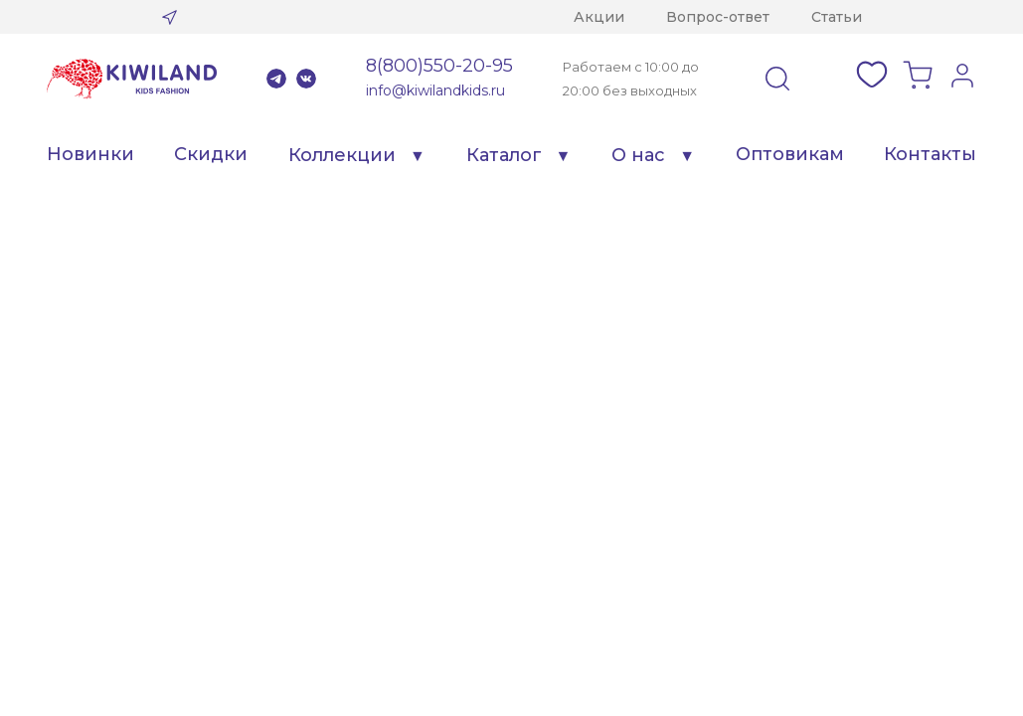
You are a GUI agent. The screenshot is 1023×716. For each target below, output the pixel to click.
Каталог (504, 155)
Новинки (90, 154)
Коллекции (342, 155)
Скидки (211, 154)
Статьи (836, 17)
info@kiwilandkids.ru (435, 90)
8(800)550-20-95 (439, 66)
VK (306, 79)
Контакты (930, 154)
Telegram (276, 79)
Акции (599, 17)
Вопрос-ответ (717, 17)
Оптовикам (790, 154)
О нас (638, 155)
